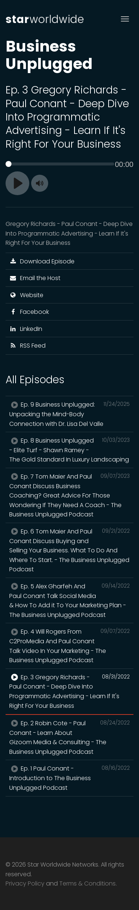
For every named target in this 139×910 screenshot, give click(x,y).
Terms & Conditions (87, 883)
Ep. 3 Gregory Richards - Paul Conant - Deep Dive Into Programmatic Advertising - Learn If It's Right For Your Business (69, 691)
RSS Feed (27, 345)
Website (26, 295)
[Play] (17, 183)
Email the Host (34, 278)
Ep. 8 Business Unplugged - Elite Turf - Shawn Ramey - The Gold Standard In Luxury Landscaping (69, 450)
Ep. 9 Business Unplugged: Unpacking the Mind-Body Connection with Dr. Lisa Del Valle (69, 414)
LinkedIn (25, 329)
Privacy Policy (25, 883)
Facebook (29, 312)
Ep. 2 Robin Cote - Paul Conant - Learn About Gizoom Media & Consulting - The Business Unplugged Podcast (69, 737)
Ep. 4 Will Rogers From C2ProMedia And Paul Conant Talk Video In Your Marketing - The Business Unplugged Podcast (69, 645)
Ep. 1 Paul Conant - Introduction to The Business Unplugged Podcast (69, 778)
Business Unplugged (49, 55)
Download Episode (42, 261)
